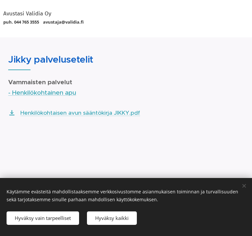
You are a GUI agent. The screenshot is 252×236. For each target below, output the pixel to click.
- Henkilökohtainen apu (42, 92)
